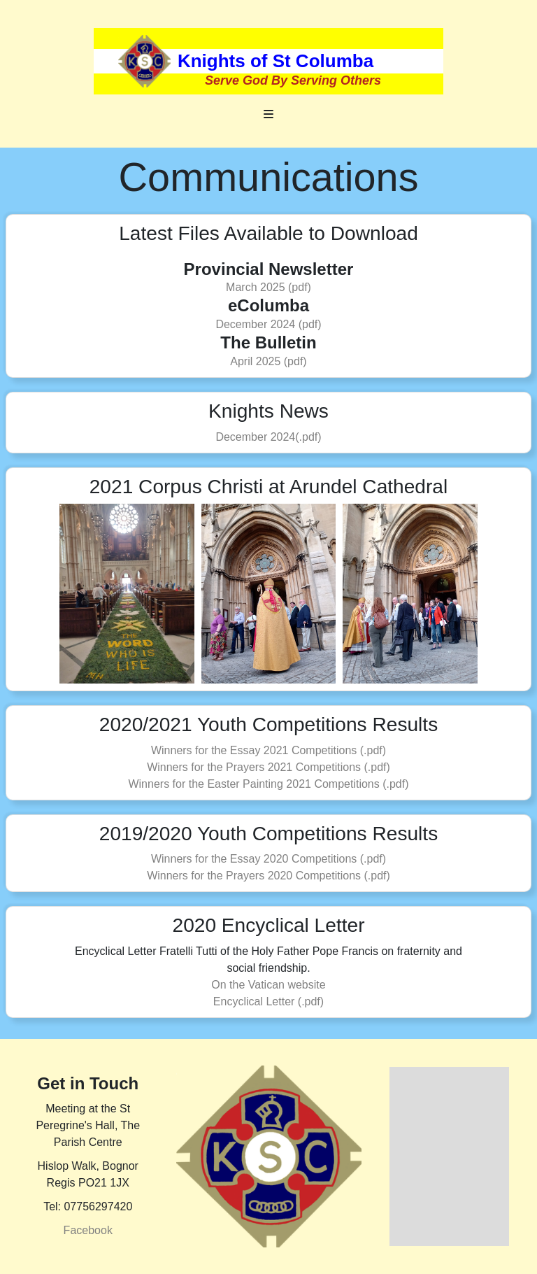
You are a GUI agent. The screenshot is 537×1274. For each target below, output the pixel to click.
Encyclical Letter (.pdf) (268, 1001)
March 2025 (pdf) (268, 287)
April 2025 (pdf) (268, 361)
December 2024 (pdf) (268, 324)
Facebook (88, 1230)
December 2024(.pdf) (268, 437)
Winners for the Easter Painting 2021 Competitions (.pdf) (268, 784)
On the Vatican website (268, 985)
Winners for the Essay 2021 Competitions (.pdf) (268, 750)
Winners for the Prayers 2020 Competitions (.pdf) (268, 876)
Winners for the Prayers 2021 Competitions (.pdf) (268, 767)
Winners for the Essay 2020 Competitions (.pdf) (268, 859)
